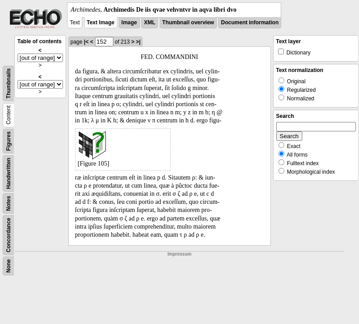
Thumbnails (8, 83)
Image (129, 22)
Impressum (179, 254)
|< (86, 42)
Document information (249, 22)
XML (149, 22)
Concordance (8, 235)
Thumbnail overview (188, 22)
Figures (8, 141)
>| (138, 42)
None (8, 266)
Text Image (101, 22)
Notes (8, 203)
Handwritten (8, 173)
